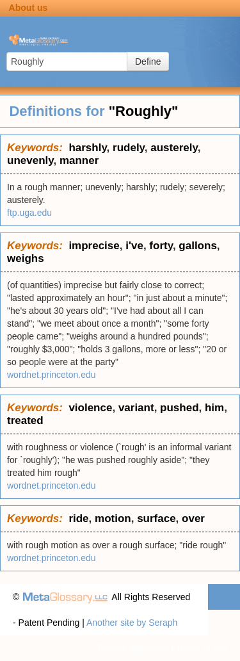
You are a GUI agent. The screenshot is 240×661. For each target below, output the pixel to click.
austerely (173, 148)
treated (25, 420)
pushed (179, 408)
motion (113, 518)
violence (90, 408)
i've (134, 246)
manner (79, 160)
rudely (129, 148)
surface (156, 518)
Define (148, 61)
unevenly (30, 160)
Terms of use (201, 648)
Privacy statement (132, 648)
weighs (25, 258)
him (214, 408)
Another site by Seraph (131, 622)
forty (161, 246)
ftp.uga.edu (29, 213)
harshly (87, 148)
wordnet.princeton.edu (51, 375)
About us (28, 8)
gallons (198, 246)
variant (136, 408)
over (193, 518)
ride (78, 518)
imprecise (93, 246)
